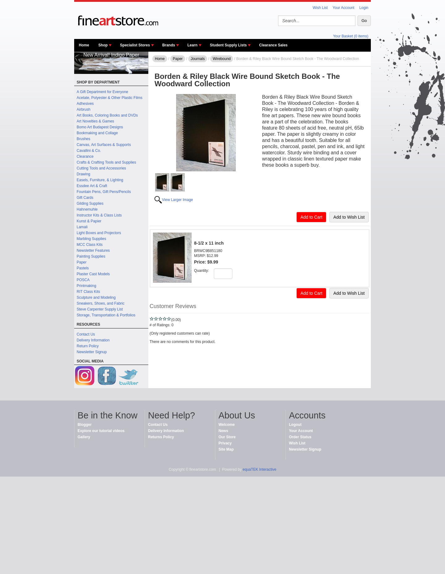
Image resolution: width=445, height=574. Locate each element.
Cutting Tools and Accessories (101, 168)
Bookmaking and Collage (97, 133)
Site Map (226, 449)
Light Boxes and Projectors (99, 233)
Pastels (83, 268)
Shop (103, 45)
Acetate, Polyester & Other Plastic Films (109, 98)
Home (84, 45)
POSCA (83, 280)
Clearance (85, 156)
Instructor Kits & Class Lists (99, 215)
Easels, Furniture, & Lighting (100, 180)
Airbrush (84, 109)
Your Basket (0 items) (350, 36)
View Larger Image (177, 200)
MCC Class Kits (90, 244)
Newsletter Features (93, 250)
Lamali (82, 227)
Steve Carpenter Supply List (100, 309)
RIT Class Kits (88, 291)
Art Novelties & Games (95, 121)
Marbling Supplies (91, 239)
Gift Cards (85, 197)
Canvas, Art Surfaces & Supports (104, 145)
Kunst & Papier (89, 221)
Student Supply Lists (228, 45)
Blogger (84, 424)
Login (363, 8)
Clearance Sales (273, 45)
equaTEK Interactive (259, 469)
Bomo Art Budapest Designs (100, 127)
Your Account (343, 8)
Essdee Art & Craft (92, 186)
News (223, 431)
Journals (198, 59)
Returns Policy (161, 437)
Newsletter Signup (92, 352)
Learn (192, 45)
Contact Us (86, 334)
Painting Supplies (91, 256)
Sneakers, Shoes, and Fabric (101, 303)
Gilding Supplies (90, 203)
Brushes (83, 139)
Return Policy (88, 346)
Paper (82, 262)
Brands (168, 45)
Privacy (225, 443)
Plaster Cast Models (93, 274)
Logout (295, 424)
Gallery (84, 437)
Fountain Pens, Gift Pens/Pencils (104, 192)
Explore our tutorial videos (101, 431)
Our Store (226, 437)
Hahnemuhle (87, 209)
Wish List (320, 8)
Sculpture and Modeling (96, 297)
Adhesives (85, 103)
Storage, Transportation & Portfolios (106, 315)
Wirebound (222, 59)
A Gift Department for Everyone (102, 92)
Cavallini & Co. (89, 150)
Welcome (226, 424)
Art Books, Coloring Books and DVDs (107, 115)
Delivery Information (93, 340)
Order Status (300, 437)
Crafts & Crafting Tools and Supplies (106, 162)
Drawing (83, 174)
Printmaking (86, 286)
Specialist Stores (135, 45)
